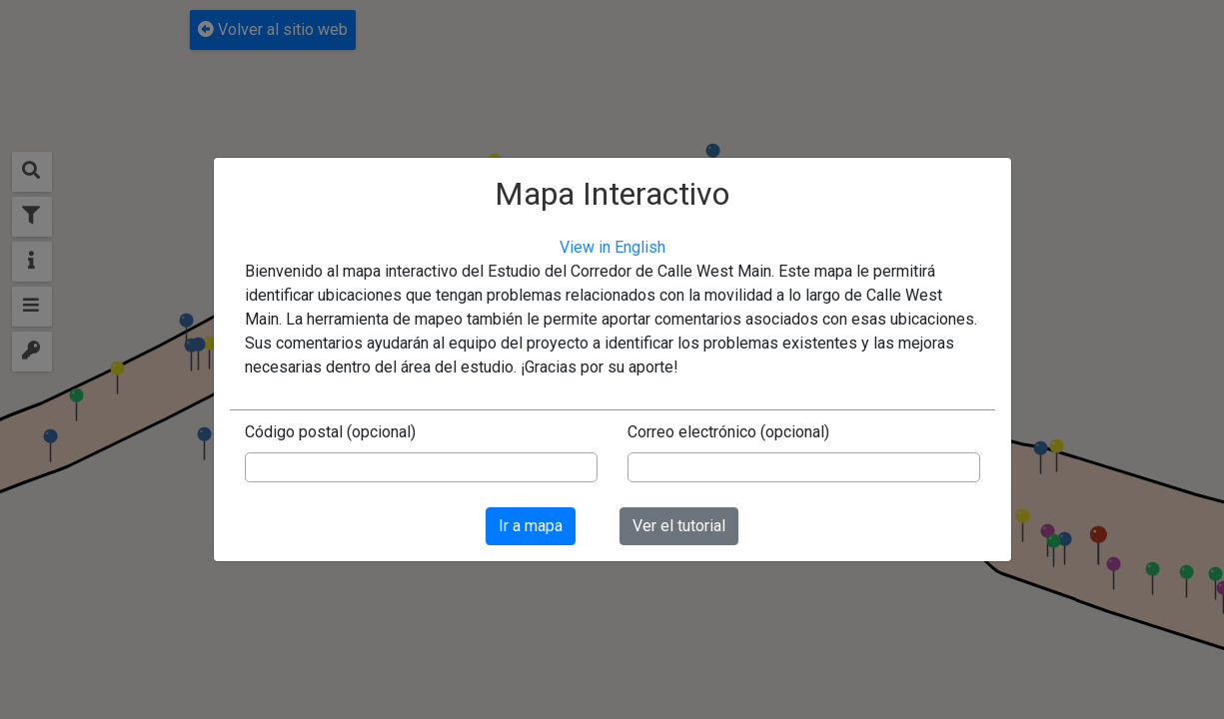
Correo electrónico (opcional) (728, 431)
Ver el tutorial (678, 525)
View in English (612, 247)
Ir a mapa (531, 525)
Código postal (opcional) (330, 431)
